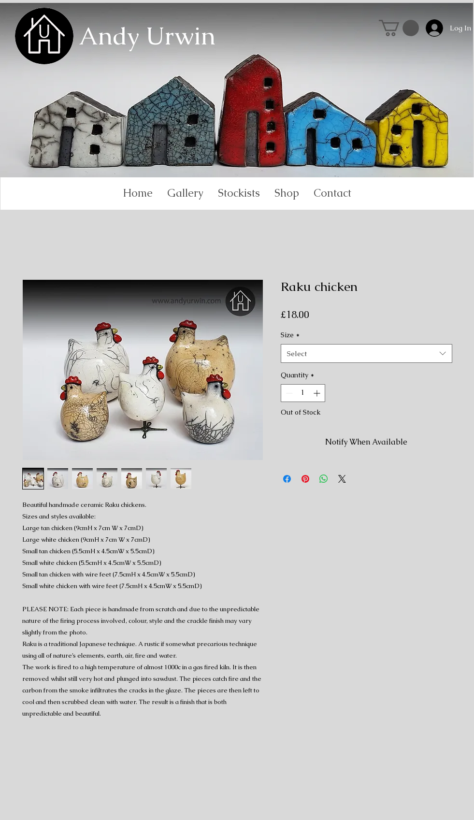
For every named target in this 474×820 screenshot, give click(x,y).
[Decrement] (288, 393)
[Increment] (318, 393)
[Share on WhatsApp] (324, 479)
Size (290, 335)
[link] (399, 28)
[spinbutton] (303, 393)
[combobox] (366, 353)
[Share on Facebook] (287, 479)
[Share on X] (342, 479)
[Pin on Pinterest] (305, 479)
